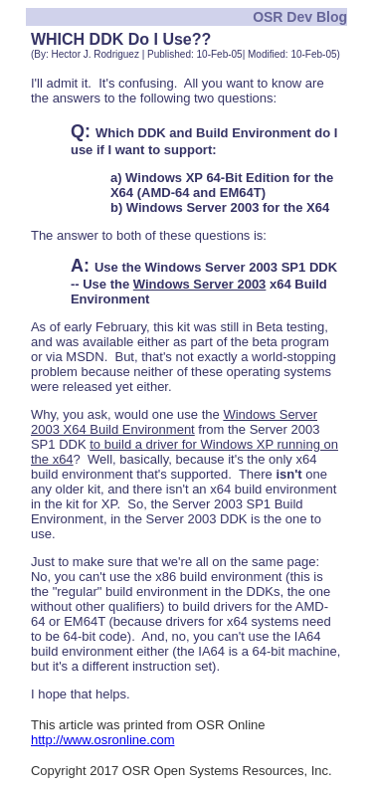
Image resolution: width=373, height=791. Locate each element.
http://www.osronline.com (103, 739)
